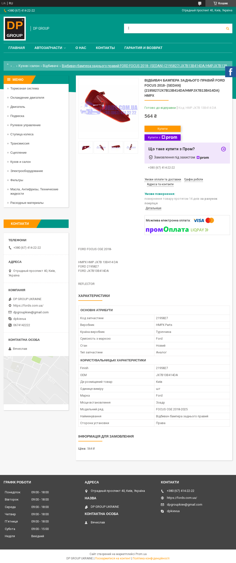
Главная (16, 48)
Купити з (162, 137)
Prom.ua (141, 554)
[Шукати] (227, 28)
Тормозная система (24, 88)
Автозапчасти (48, 48)
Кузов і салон (29, 66)
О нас (80, 48)
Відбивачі (50, 66)
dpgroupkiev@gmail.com (31, 312)
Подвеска (17, 116)
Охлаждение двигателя (27, 97)
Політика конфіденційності (151, 558)
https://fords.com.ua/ (28, 305)
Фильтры (16, 180)
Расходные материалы (27, 203)
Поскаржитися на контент (113, 558)
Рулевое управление (25, 125)
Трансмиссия (19, 143)
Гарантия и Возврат (144, 48)
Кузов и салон (20, 162)
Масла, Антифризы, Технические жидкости (34, 191)
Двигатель (17, 107)
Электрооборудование (26, 171)
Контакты (105, 48)
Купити (162, 128)
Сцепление (18, 152)
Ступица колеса (21, 134)
